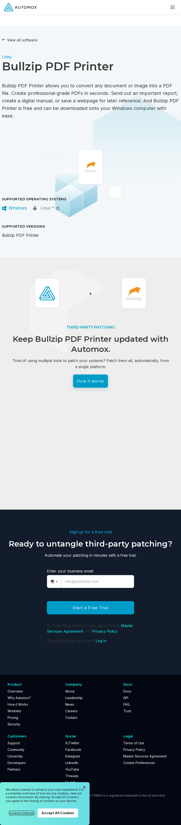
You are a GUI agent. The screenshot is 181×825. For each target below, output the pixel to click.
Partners (14, 769)
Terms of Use (133, 743)
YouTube (72, 769)
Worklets (14, 711)
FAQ (126, 704)
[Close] (84, 787)
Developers (17, 763)
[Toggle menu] (172, 7)
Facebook (73, 750)
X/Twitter (72, 743)
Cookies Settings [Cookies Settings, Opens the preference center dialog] (21, 813)
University (15, 756)
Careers (71, 711)
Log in (100, 640)
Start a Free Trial (90, 607)
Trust (127, 711)
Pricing (13, 718)
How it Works (18, 704)
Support (14, 743)
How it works (90, 381)
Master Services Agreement (145, 756)
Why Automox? (19, 698)
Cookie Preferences (139, 763)
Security (14, 724)
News (69, 704)
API (125, 698)
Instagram (72, 756)
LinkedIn (71, 763)
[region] (45, 803)
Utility (7, 57)
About (69, 691)
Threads (71, 776)
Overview (15, 691)
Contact (71, 718)
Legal (128, 736)
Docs (127, 691)
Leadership (74, 698)
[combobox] (54, 581)
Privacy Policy (104, 631)
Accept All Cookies (57, 813)
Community (16, 750)
